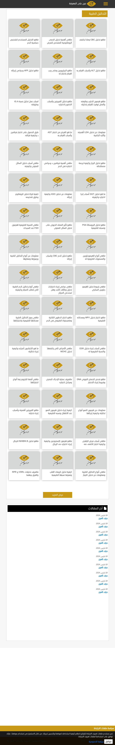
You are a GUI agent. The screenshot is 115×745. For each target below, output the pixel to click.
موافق (108, 741)
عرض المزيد (57, 495)
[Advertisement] (58, 616)
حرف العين (103, 518)
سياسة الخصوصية (96, 741)
